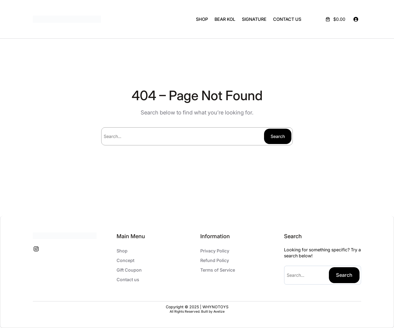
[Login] (355, 19)
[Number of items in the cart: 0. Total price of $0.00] (334, 19)
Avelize (219, 311)
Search (278, 136)
